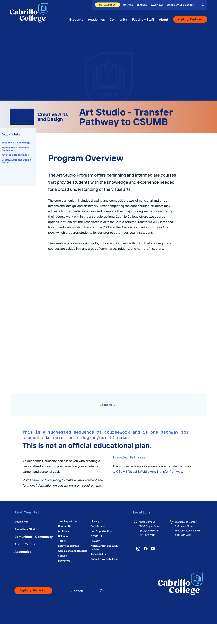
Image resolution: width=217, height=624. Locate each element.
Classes (141, 4)
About (163, 19)
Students (76, 19)
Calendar (157, 4)
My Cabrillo (107, 4)
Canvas (128, 4)
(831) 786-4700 (183, 534)
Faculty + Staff (143, 19)
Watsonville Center (180, 4)
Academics (96, 19)
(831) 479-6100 (147, 534)
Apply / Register (190, 19)
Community (118, 19)
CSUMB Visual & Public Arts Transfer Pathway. (149, 471)
